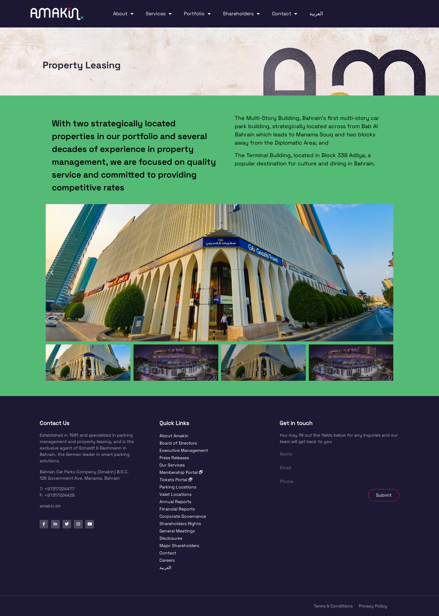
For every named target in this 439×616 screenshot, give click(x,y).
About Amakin (173, 435)
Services (159, 13)
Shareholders (241, 13)
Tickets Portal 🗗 (175, 479)
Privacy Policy (373, 606)
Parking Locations (177, 487)
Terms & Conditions (333, 606)
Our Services (172, 465)
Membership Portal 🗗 (181, 472)
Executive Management (183, 450)
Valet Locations (175, 494)
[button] (381, 13)
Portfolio (197, 13)
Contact (284, 13)
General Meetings (177, 531)
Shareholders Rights (180, 523)
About (123, 13)
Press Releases (174, 457)
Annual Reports (175, 501)
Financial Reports (177, 509)
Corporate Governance (182, 516)
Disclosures (170, 538)
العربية (316, 13)
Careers (167, 560)
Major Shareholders (179, 545)
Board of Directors (178, 443)
